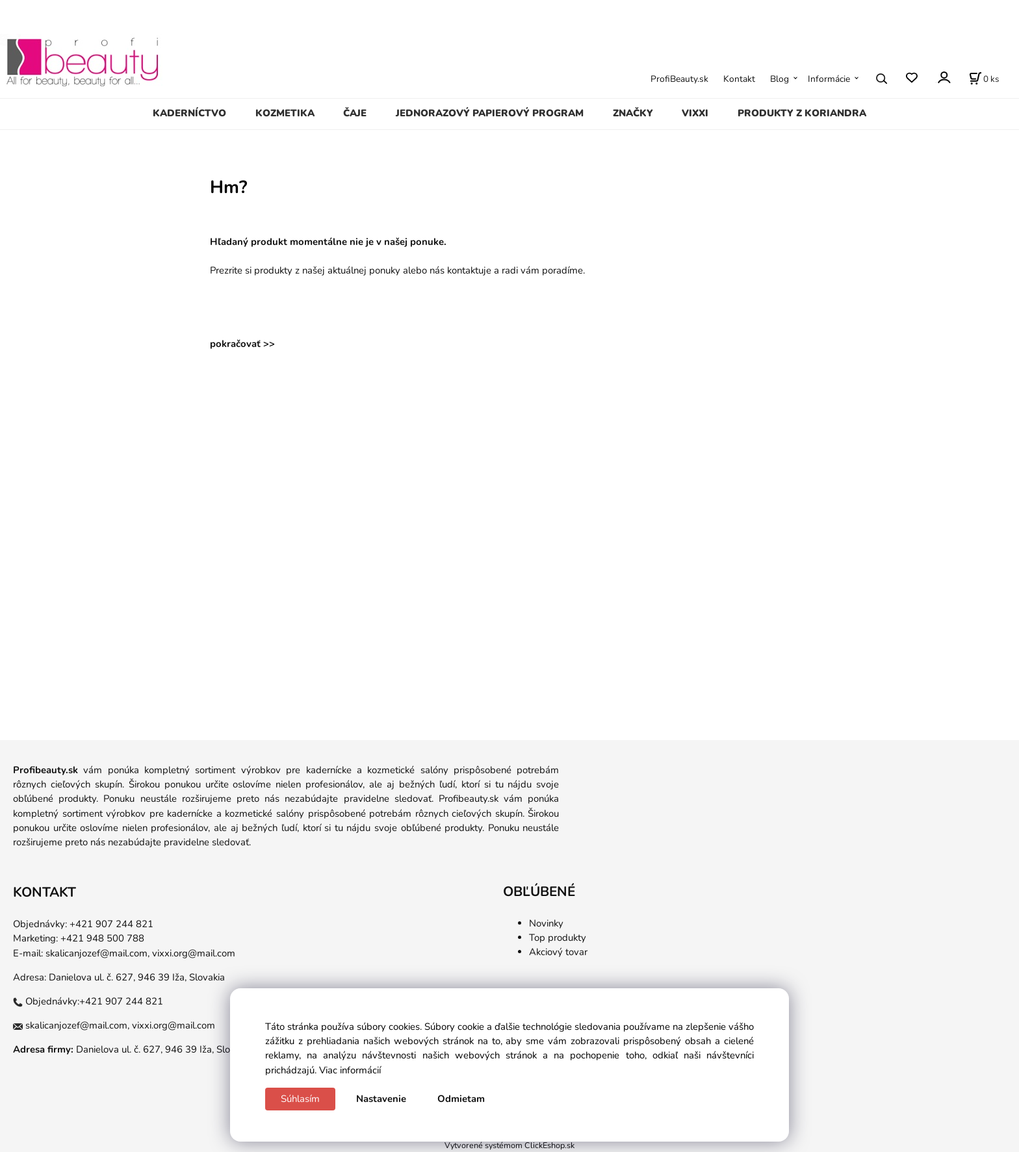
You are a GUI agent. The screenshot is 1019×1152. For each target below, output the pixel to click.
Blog (779, 79)
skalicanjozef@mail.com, (97, 953)
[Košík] (984, 79)
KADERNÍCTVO (189, 113)
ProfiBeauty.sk (679, 79)
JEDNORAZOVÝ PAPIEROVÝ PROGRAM (490, 113)
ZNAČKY (633, 113)
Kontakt (739, 79)
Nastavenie (381, 1098)
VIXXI (695, 113)
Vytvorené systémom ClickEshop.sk (509, 1145)
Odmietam (461, 1098)
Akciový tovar (558, 951)
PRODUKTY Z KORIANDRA (802, 113)
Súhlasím (300, 1098)
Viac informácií (350, 1070)
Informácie (829, 79)
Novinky (546, 923)
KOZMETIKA (285, 113)
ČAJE (355, 113)
